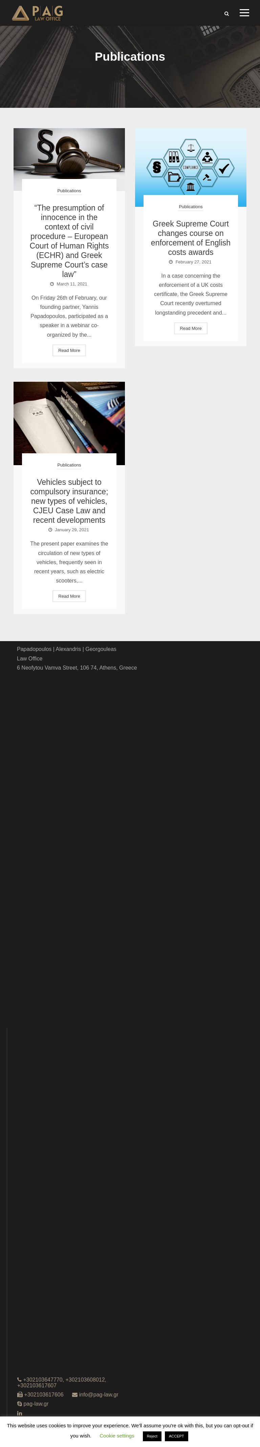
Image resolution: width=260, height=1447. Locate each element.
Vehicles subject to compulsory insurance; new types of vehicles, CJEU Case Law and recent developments (69, 501)
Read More (69, 350)
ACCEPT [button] (176, 1436)
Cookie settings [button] (117, 1436)
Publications (69, 190)
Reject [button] (152, 1436)
